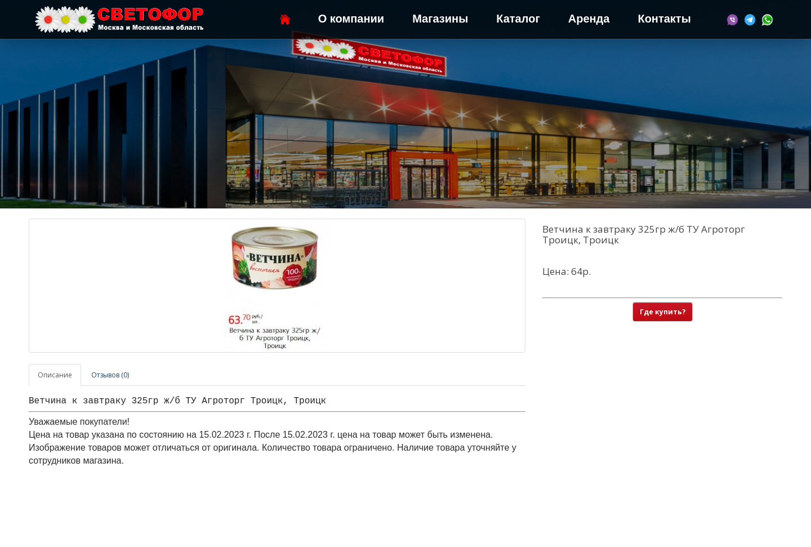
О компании (351, 18)
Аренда (589, 18)
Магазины (440, 18)
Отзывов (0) (110, 375)
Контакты (664, 18)
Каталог (518, 18)
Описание (55, 375)
